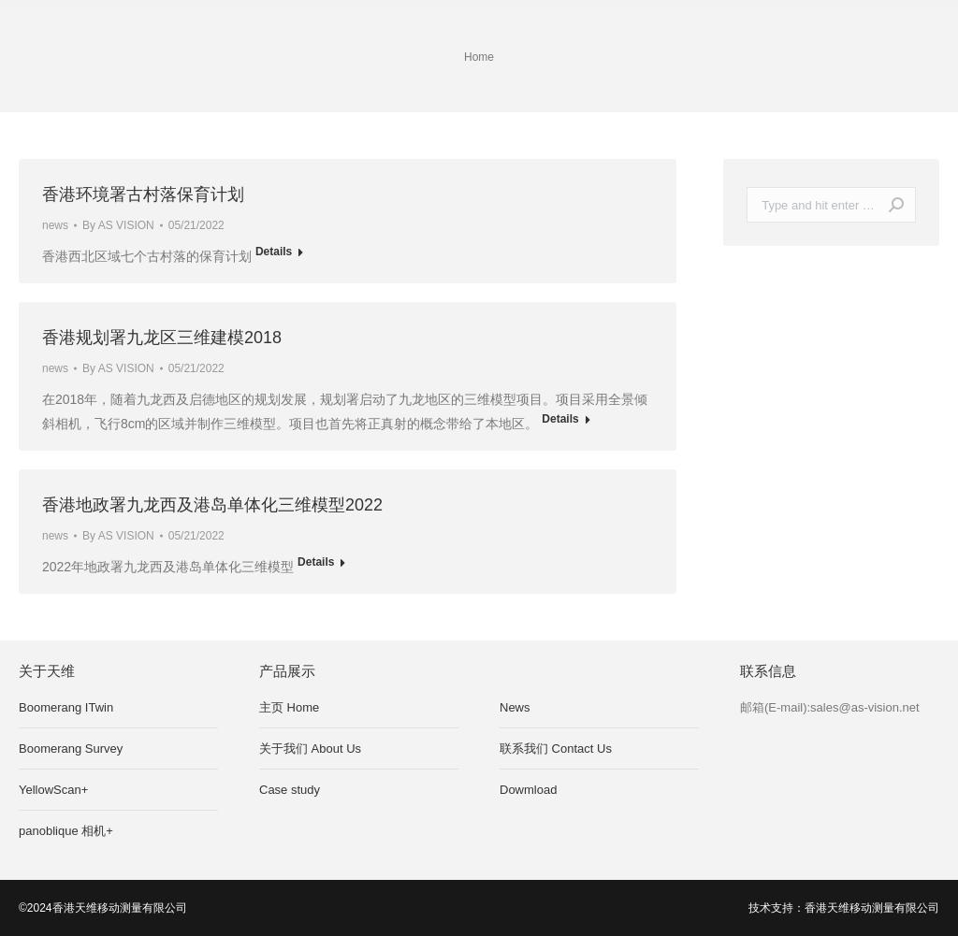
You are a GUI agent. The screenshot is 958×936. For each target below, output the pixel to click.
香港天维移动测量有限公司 (872, 907)
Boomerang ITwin (66, 707)
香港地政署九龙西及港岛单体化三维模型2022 (212, 505)
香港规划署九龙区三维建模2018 (162, 337)
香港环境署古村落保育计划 (143, 194)
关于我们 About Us (310, 749)
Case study (289, 790)
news (55, 225)
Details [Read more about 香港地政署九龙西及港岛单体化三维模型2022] (316, 562)
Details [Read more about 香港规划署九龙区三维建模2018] (560, 418)
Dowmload (528, 790)
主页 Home (289, 707)
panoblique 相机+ (66, 831)
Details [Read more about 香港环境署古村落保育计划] (273, 251)
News (515, 707)
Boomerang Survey (71, 749)
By (118, 225)
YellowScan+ (53, 790)
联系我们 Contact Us (556, 749)
